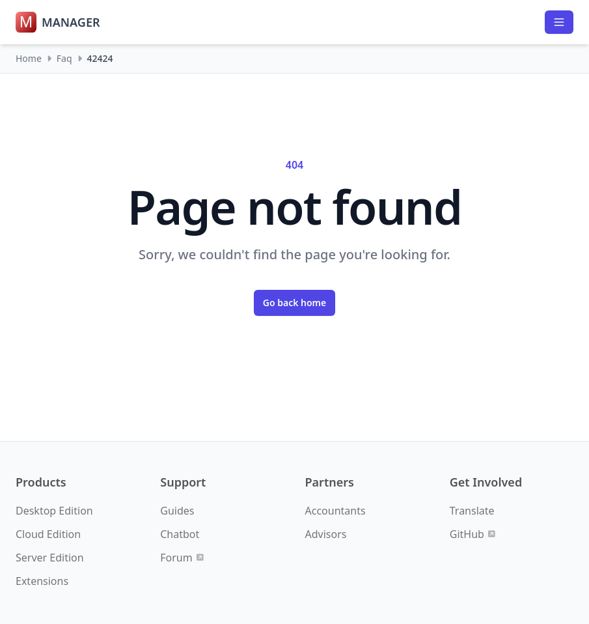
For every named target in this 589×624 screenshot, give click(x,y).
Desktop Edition (54, 510)
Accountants (335, 510)
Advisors (326, 534)
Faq (64, 58)
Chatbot (179, 534)
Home (29, 58)
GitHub (472, 534)
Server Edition (50, 557)
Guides (177, 510)
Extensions (42, 581)
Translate (472, 510)
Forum (181, 557)
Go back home (295, 302)
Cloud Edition (48, 534)
